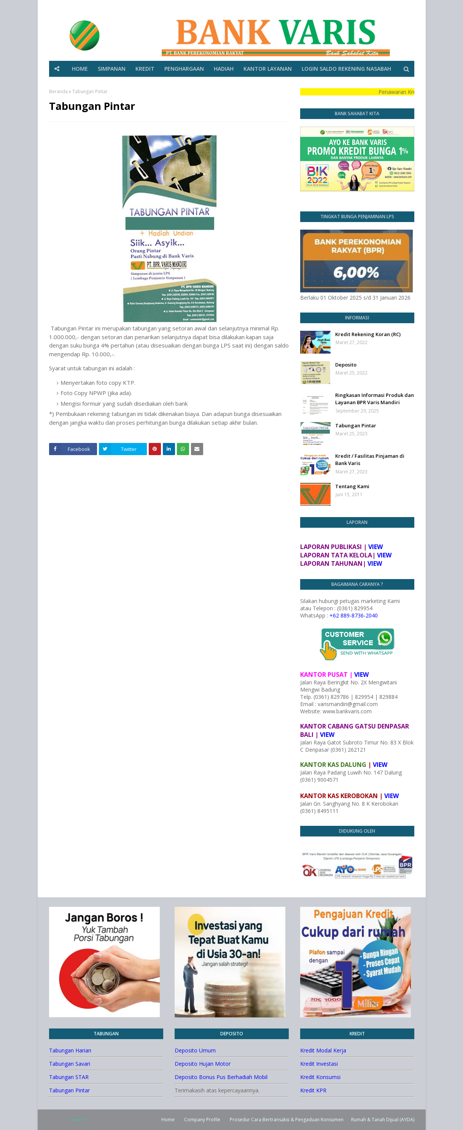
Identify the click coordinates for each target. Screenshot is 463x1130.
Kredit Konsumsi (320, 1077)
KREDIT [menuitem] (144, 68)
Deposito (345, 364)
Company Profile (202, 1119)
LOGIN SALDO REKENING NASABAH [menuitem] (346, 68)
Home (168, 1119)
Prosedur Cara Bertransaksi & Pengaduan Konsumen (287, 1119)
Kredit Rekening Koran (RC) (368, 334)
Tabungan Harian (70, 1050)
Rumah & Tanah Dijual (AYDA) (382, 1119)
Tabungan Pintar (355, 425)
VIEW (375, 547)
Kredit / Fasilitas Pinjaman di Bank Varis (369, 459)
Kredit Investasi (319, 1063)
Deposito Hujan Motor (203, 1063)
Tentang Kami (352, 486)
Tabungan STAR (69, 1077)
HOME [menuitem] (80, 68)
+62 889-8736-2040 (353, 615)
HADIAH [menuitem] (224, 68)
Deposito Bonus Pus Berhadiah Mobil (221, 1077)
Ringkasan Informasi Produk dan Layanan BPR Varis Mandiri (374, 399)
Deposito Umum (195, 1050)
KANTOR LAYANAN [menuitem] (267, 68)
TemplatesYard (77, 1119)
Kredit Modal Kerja (323, 1050)
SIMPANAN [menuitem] (112, 68)
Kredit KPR (313, 1090)
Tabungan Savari (69, 1063)
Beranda (58, 91)
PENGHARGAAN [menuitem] (184, 68)
